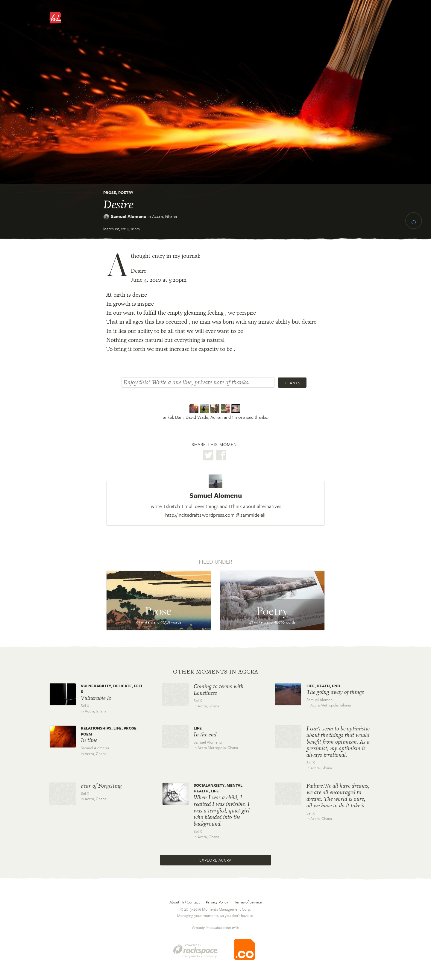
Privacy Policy (217, 902)
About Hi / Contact (184, 902)
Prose (109, 192)
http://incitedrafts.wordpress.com (200, 514)
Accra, (164, 216)
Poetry (125, 192)
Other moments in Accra (215, 672)
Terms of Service (248, 902)
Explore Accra (215, 860)
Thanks (292, 383)
